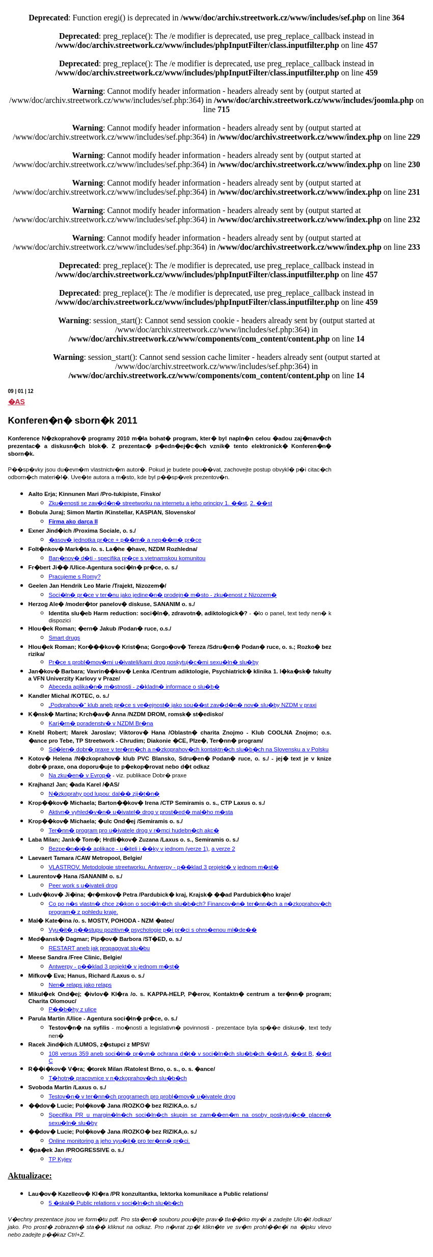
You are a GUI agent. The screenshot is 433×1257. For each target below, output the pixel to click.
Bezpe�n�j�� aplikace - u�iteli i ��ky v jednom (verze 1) (128, 849)
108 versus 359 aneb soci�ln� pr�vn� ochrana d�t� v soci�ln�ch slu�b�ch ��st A (168, 1054)
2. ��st (261, 503)
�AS (16, 402)
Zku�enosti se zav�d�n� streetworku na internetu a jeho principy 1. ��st (148, 503)
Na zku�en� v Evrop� (80, 775)
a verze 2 (223, 849)
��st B (301, 1054)
